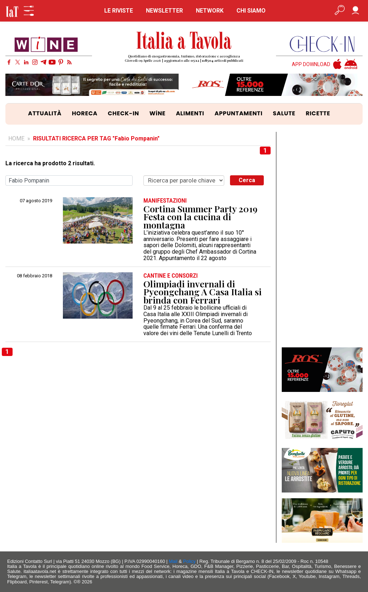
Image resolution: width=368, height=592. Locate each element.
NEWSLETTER (164, 10)
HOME (16, 138)
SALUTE (284, 113)
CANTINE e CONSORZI (170, 275)
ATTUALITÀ (44, 113)
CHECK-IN (123, 113)
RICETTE (318, 113)
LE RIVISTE (118, 10)
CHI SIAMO (251, 10)
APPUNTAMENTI (239, 113)
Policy (189, 561)
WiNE (158, 113)
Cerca (247, 180)
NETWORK (210, 10)
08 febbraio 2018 (34, 275)
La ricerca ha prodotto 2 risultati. (50, 163)
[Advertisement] (322, 239)
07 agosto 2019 (36, 200)
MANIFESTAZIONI (165, 200)
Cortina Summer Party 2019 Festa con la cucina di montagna (200, 217)
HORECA (84, 113)
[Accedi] (355, 11)
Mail (173, 561)
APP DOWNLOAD (311, 64)
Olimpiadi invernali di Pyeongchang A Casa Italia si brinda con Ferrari (202, 292)
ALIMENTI (190, 113)
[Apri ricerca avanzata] (340, 11)
